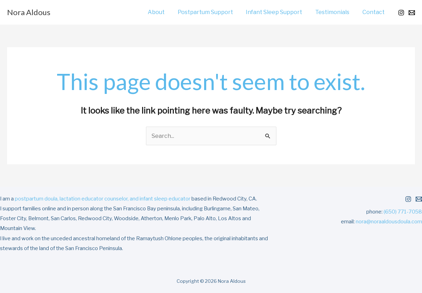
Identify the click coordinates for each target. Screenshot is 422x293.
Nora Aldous (28, 12)
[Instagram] (401, 12)
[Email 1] (412, 12)
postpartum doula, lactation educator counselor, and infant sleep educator (102, 199)
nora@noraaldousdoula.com (389, 221)
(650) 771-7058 (403, 212)
